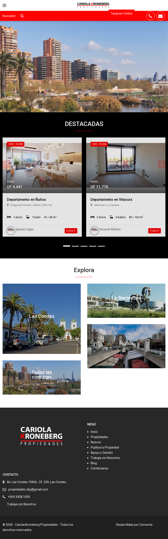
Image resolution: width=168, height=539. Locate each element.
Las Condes (41, 316)
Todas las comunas (41, 375)
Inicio (94, 432)
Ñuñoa (126, 343)
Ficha (71, 230)
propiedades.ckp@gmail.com (28, 489)
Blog (94, 463)
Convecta (145, 524)
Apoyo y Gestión (102, 452)
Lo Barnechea (126, 298)
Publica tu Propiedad (105, 447)
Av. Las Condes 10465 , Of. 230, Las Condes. (37, 482)
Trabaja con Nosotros (105, 458)
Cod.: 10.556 (99, 144)
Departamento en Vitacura (111, 200)
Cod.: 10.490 (16, 144)
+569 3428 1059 (19, 497)
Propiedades (99, 437)
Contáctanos (99, 468)
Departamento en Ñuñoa (26, 200)
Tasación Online (121, 13)
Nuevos (96, 442)
